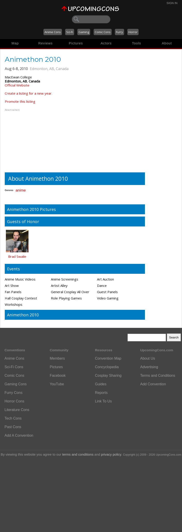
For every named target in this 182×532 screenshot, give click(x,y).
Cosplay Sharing (108, 375)
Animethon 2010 (23, 314)
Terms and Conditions (157, 375)
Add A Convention (19, 435)
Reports (101, 393)
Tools (136, 43)
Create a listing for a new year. (28, 93)
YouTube (57, 384)
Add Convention (153, 384)
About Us (147, 358)
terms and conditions (77, 454)
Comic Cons (103, 32)
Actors (106, 43)
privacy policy (111, 454)
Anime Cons (53, 32)
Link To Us (103, 401)
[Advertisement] (33, 140)
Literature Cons (17, 410)
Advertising (149, 367)
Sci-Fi (69, 32)
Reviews (45, 43)
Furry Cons (13, 393)
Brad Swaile (17, 256)
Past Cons (13, 427)
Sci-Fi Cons (14, 367)
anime (21, 190)
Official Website (17, 85)
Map (15, 43)
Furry (119, 32)
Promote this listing (20, 101)
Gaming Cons (16, 384)
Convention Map (108, 358)
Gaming (83, 32)
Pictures (76, 43)
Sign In (172, 3)
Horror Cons (14, 401)
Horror (132, 32)
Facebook (58, 375)
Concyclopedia (107, 367)
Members (57, 358)
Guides (100, 384)
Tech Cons (13, 418)
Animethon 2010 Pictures (31, 209)
